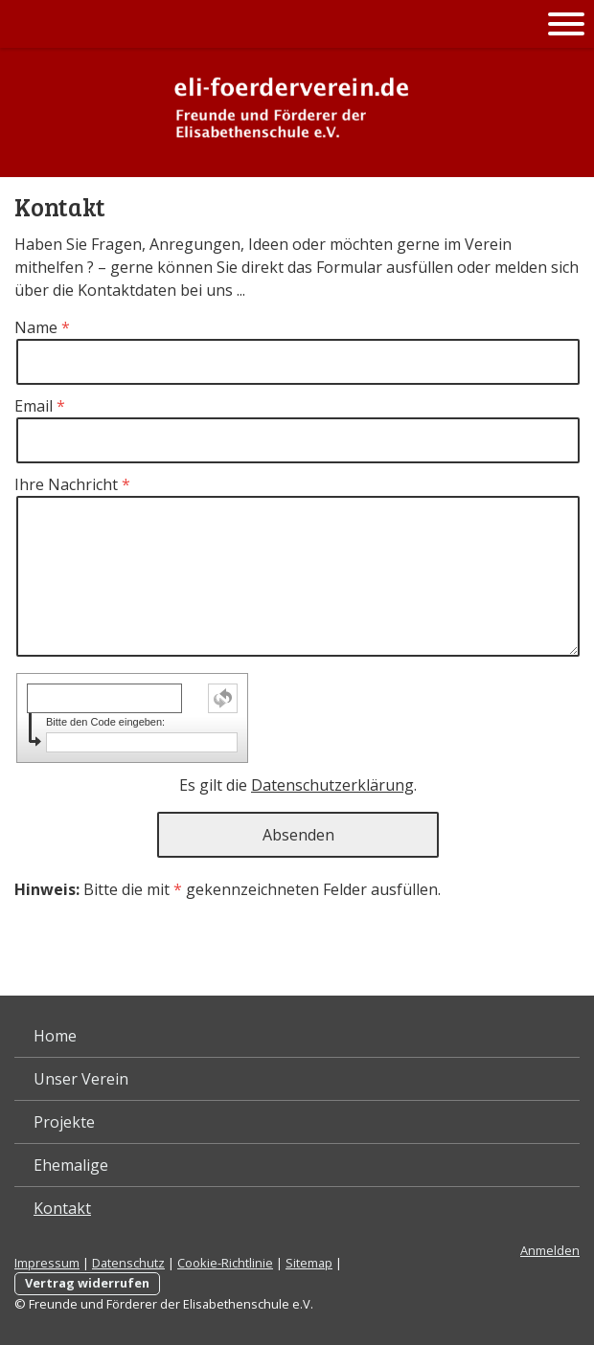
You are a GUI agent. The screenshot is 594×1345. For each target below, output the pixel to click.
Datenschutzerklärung (332, 785)
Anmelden (550, 1250)
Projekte (64, 1121)
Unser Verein (81, 1078)
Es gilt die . (298, 785)
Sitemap (309, 1262)
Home (55, 1035)
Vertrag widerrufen (87, 1282)
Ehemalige (71, 1165)
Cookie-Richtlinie (225, 1262)
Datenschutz (128, 1262)
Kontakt (62, 1208)
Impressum (47, 1262)
